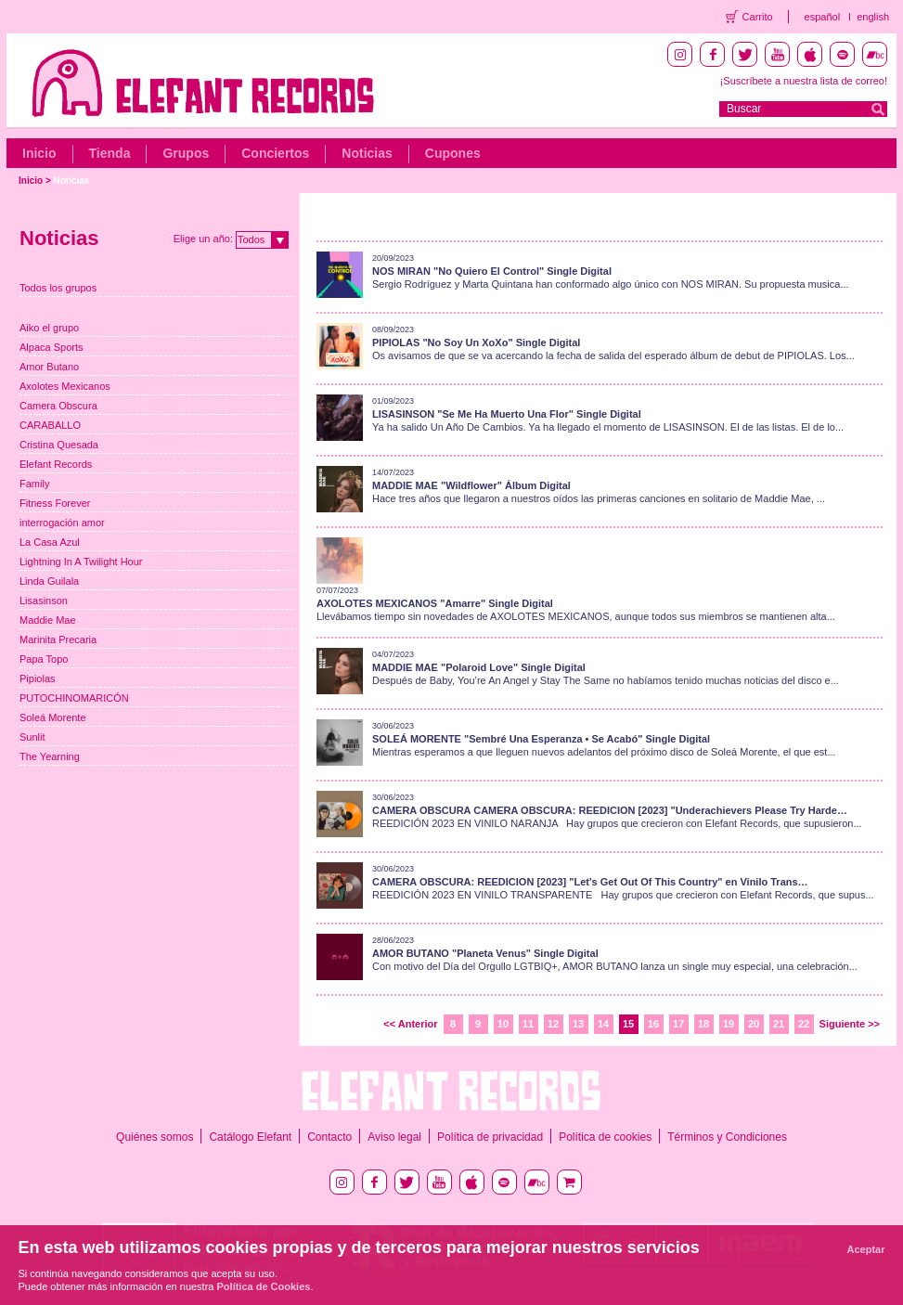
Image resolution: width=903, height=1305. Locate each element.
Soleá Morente (52, 717)
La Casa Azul (49, 542)
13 (578, 1023)
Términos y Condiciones (727, 1137)
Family (34, 483)
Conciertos (275, 153)
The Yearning (49, 756)
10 (503, 1023)
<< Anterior (410, 1023)
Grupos (185, 153)
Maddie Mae (47, 620)
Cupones (453, 153)
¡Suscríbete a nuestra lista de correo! (803, 80)
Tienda (110, 153)
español (823, 16)
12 (553, 1023)
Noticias (367, 153)
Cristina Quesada (58, 444)
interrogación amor (62, 522)
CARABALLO (50, 425)
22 (803, 1023)
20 (753, 1023)
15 (628, 1023)
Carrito (757, 16)
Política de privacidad (490, 1137)
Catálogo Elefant (250, 1137)
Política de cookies (605, 1137)
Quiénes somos (154, 1137)
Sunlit (32, 737)
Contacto (329, 1137)
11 (528, 1023)
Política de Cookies (264, 1286)
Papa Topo (43, 659)
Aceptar (866, 1249)
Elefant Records (55, 464)
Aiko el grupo (49, 327)
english (873, 16)
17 (678, 1023)
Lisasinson (43, 600)
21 (778, 1023)
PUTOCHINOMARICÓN (74, 698)
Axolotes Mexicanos (64, 386)
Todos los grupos (58, 287)
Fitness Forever (54, 503)
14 (603, 1023)
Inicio (39, 153)
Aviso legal (394, 1137)
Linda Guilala (49, 581)
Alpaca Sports (51, 347)
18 (703, 1023)
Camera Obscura (58, 405)
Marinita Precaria (58, 639)
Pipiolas (37, 678)
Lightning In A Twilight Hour (81, 561)
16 (653, 1023)
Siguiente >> (849, 1023)
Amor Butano (49, 366)
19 (728, 1023)
